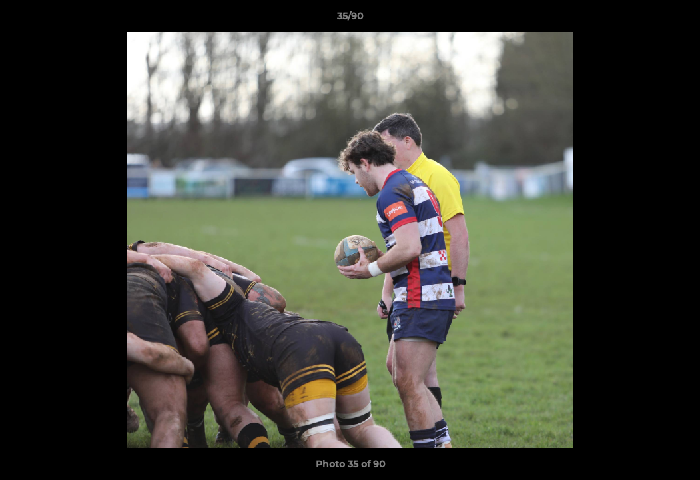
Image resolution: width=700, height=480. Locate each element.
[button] (676, 19)
